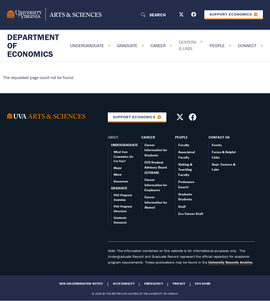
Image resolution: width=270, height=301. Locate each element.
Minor (118, 174)
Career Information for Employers (155, 184)
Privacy (179, 283)
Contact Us (219, 137)
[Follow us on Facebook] (194, 15)
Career (158, 45)
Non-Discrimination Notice (81, 283)
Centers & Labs (187, 45)
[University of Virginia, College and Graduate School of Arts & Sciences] (54, 15)
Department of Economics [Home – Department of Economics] (33, 45)
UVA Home (203, 283)
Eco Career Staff (190, 213)
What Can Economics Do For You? (123, 156)
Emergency (153, 283)
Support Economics (230, 14)
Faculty (183, 145)
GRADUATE (119, 188)
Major (118, 168)
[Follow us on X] (182, 15)
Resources (121, 181)
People (217, 45)
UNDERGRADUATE (124, 145)
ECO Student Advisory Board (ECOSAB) (155, 167)
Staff (182, 206)
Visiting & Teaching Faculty (185, 169)
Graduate (127, 45)
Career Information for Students (155, 150)
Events (217, 145)
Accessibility (123, 283)
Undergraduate (87, 45)
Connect (247, 45)
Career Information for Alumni (155, 202)
